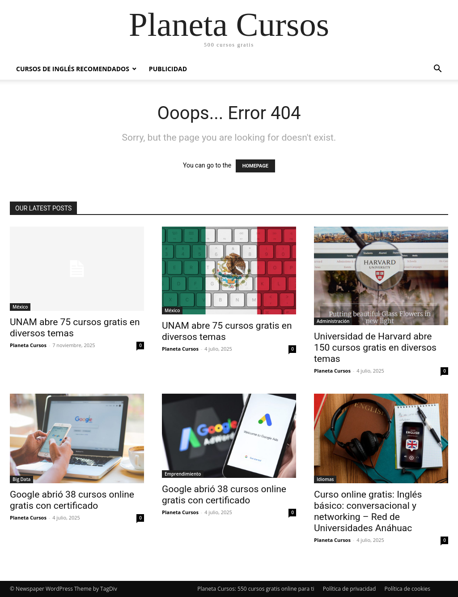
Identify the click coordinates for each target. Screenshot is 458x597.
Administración (333, 321)
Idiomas (325, 479)
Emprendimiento (183, 474)
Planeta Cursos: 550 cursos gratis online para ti (255, 589)
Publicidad (168, 68)
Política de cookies (407, 589)
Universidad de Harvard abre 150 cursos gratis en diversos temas (375, 347)
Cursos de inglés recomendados (72, 68)
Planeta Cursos (28, 345)
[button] (437, 69)
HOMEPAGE (255, 166)
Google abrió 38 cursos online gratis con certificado (72, 500)
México (20, 307)
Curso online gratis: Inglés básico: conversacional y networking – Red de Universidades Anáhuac (368, 511)
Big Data (21, 479)
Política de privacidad (349, 589)
